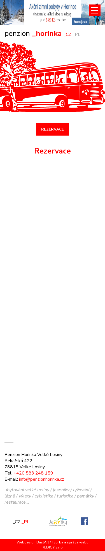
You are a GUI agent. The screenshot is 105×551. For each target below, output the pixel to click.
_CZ (67, 34)
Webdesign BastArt (33, 542)
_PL (76, 34)
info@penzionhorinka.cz (41, 479)
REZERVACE (52, 129)
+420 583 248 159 (33, 473)
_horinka (34, 33)
